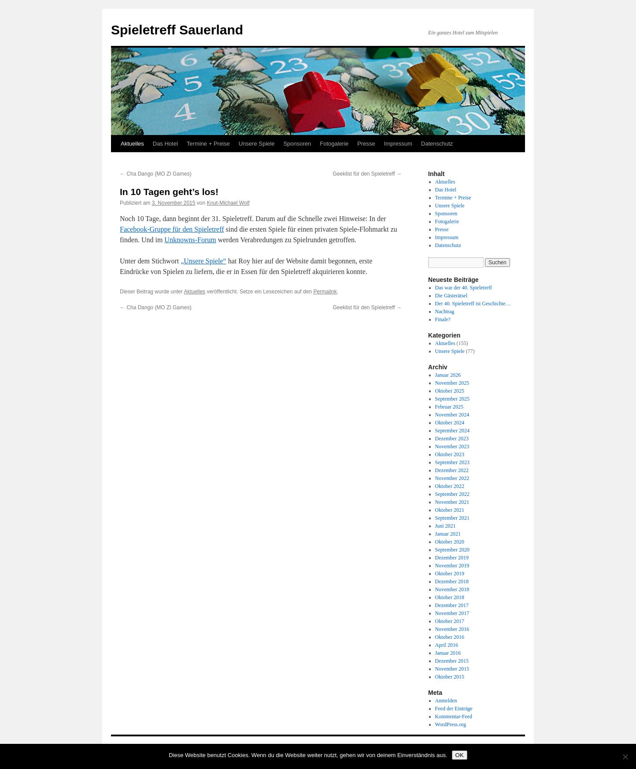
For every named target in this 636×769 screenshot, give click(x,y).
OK (459, 755)
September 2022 (452, 494)
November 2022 (452, 478)
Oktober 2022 (449, 486)
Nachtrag (445, 311)
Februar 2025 (449, 407)
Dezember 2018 (452, 581)
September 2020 (452, 550)
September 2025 (452, 399)
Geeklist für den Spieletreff (367, 174)
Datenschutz (437, 143)
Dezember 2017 (452, 605)
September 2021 (452, 518)
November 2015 (452, 669)
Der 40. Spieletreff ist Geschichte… (473, 303)
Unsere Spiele (257, 143)
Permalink (324, 292)
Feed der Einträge (454, 708)
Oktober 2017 (449, 621)
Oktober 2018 (449, 597)
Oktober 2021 (449, 510)
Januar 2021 (448, 534)
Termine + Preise (208, 143)
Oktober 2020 (449, 542)
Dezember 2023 (452, 438)
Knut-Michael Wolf (228, 203)
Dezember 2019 (452, 558)
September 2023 (452, 462)
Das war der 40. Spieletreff (463, 288)
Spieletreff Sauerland (177, 30)
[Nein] (625, 756)
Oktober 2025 (449, 391)
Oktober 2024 (449, 423)
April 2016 (446, 645)
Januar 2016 (448, 653)
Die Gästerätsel (451, 296)
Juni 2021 (445, 526)
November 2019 (452, 566)
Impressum (398, 143)
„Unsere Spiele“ (203, 261)
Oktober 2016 (449, 637)
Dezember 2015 (452, 661)
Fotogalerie (334, 143)
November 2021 (452, 502)
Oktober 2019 (449, 573)
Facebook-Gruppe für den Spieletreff (172, 229)
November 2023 (452, 446)
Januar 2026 (448, 375)
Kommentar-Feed (453, 716)
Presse (366, 143)
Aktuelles (132, 143)
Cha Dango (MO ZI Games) (156, 174)
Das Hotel (165, 143)
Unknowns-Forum (190, 240)
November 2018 (452, 589)
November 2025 (452, 383)
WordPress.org (450, 724)
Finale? (443, 319)
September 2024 (452, 431)
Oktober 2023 (449, 454)
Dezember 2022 (452, 470)
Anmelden (446, 701)
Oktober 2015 (449, 677)
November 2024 (452, 415)
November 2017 (452, 613)
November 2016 (452, 629)
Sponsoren (297, 143)
